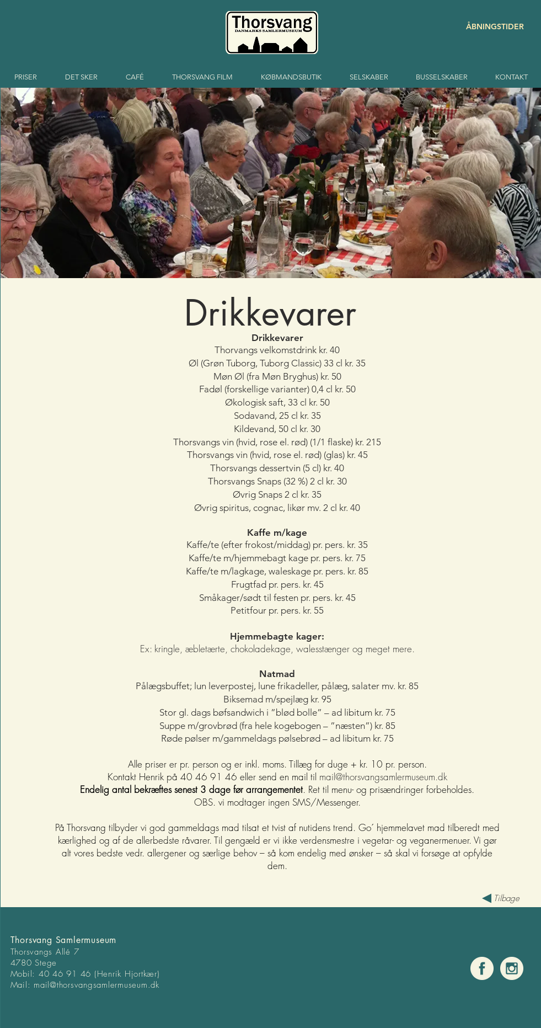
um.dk (148, 984)
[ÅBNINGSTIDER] (485, 26)
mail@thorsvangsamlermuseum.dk (383, 776)
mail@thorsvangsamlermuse (85, 984)
